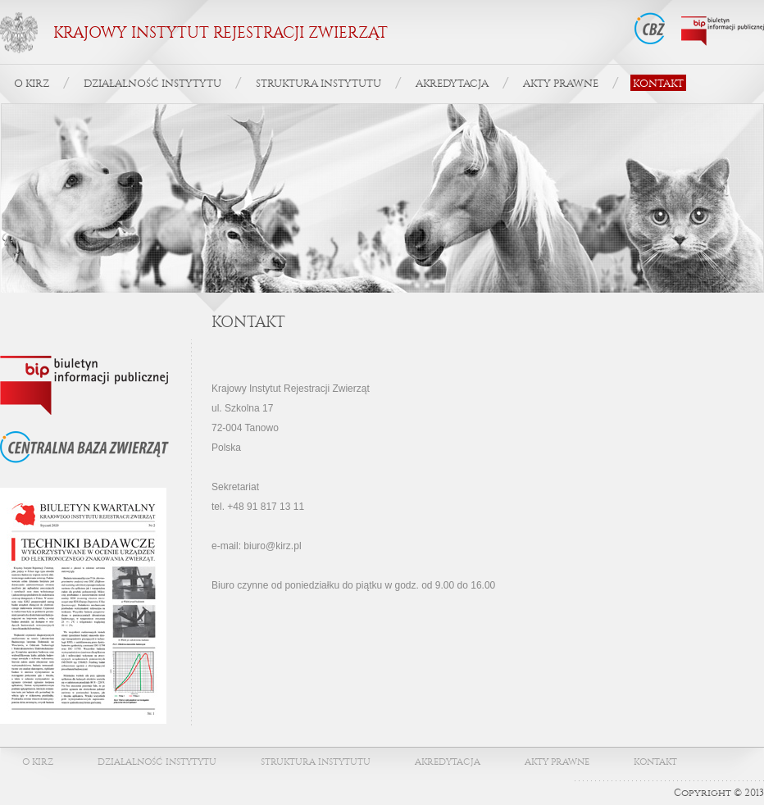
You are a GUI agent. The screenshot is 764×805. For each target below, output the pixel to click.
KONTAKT (658, 83)
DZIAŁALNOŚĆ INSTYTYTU (152, 83)
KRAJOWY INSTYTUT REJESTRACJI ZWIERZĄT (220, 33)
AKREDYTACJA (452, 83)
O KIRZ (31, 83)
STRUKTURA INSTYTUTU (318, 83)
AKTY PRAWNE (560, 83)
